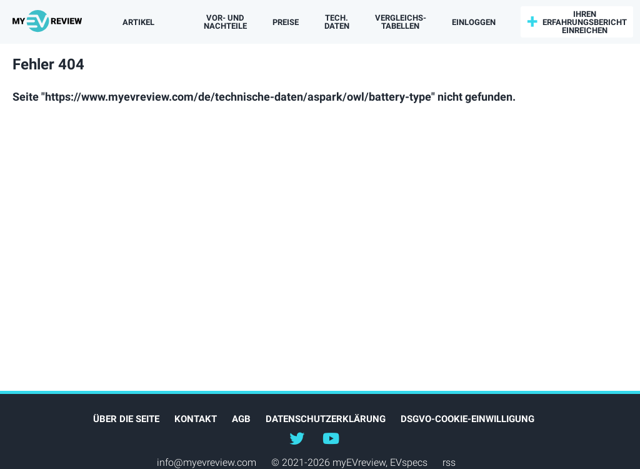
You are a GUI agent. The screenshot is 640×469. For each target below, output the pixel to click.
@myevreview (330, 437)
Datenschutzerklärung (326, 419)
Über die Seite (126, 419)
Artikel (138, 22)
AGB (241, 419)
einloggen (474, 22)
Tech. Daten (336, 22)
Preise (285, 22)
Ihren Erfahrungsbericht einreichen (584, 22)
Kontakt (195, 419)
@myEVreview (297, 437)
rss (449, 462)
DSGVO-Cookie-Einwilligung (467, 419)
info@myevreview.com (206, 462)
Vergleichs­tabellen (400, 22)
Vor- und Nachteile (225, 22)
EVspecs (409, 462)
